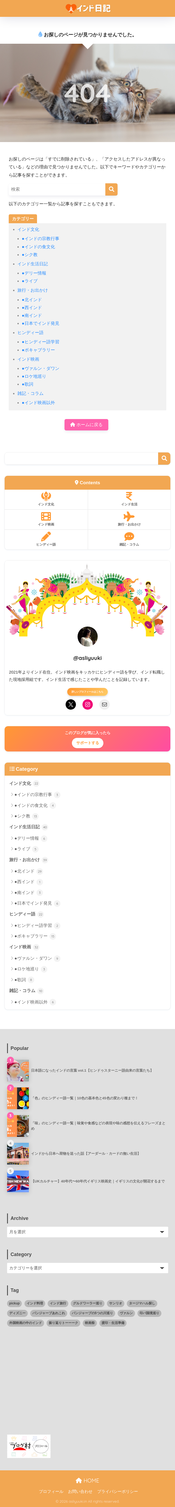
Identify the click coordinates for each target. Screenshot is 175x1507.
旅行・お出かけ (32, 290)
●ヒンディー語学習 (40, 341)
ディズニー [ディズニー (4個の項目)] (17, 1313)
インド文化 (28, 229)
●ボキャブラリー (38, 350)
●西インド (32, 307)
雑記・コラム (30, 393)
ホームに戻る (86, 424)
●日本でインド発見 (40, 323)
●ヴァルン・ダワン (40, 368)
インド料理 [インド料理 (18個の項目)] (35, 1303)
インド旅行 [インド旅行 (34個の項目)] (58, 1303)
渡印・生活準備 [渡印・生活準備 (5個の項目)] (113, 1323)
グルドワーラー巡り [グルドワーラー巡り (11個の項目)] (87, 1303)
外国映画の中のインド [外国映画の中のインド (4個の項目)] (25, 1323)
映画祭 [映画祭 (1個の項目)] (90, 1323)
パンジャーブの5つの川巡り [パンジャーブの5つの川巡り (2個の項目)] (92, 1313)
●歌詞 (27, 384)
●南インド (32, 315)
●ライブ (30, 281)
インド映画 (28, 359)
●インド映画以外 (38, 402)
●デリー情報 (34, 273)
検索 (164, 458)
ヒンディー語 (30, 332)
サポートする (87, 743)
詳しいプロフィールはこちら (87, 691)
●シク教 (30, 254)
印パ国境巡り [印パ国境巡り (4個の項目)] (149, 1313)
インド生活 (129, 499)
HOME (87, 1480)
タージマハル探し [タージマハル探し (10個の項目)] (142, 1303)
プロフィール (51, 1491)
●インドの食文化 (38, 246)
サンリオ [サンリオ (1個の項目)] (115, 1303)
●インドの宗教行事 (40, 238)
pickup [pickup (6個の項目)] (14, 1303)
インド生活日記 (32, 264)
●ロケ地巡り (34, 376)
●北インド (32, 299)
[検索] (111, 189)
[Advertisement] (87, 1384)
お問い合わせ (80, 1491)
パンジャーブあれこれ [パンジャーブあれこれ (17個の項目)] (48, 1313)
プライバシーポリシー (117, 1491)
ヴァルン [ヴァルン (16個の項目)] (126, 1313)
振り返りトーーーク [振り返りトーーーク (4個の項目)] (63, 1323)
